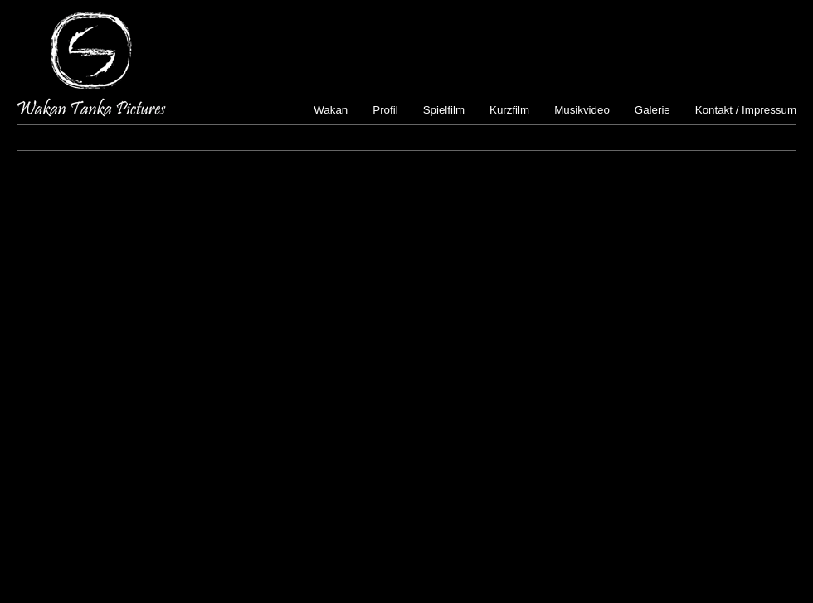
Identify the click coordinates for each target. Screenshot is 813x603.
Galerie (652, 110)
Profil (384, 110)
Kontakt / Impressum (745, 110)
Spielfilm (444, 110)
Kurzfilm (509, 110)
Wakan (331, 110)
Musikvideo (582, 110)
